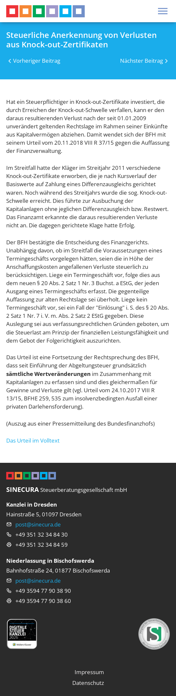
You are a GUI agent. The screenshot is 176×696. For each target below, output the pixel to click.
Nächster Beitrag (141, 60)
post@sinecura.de (38, 524)
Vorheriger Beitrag (36, 60)
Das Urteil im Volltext (33, 440)
